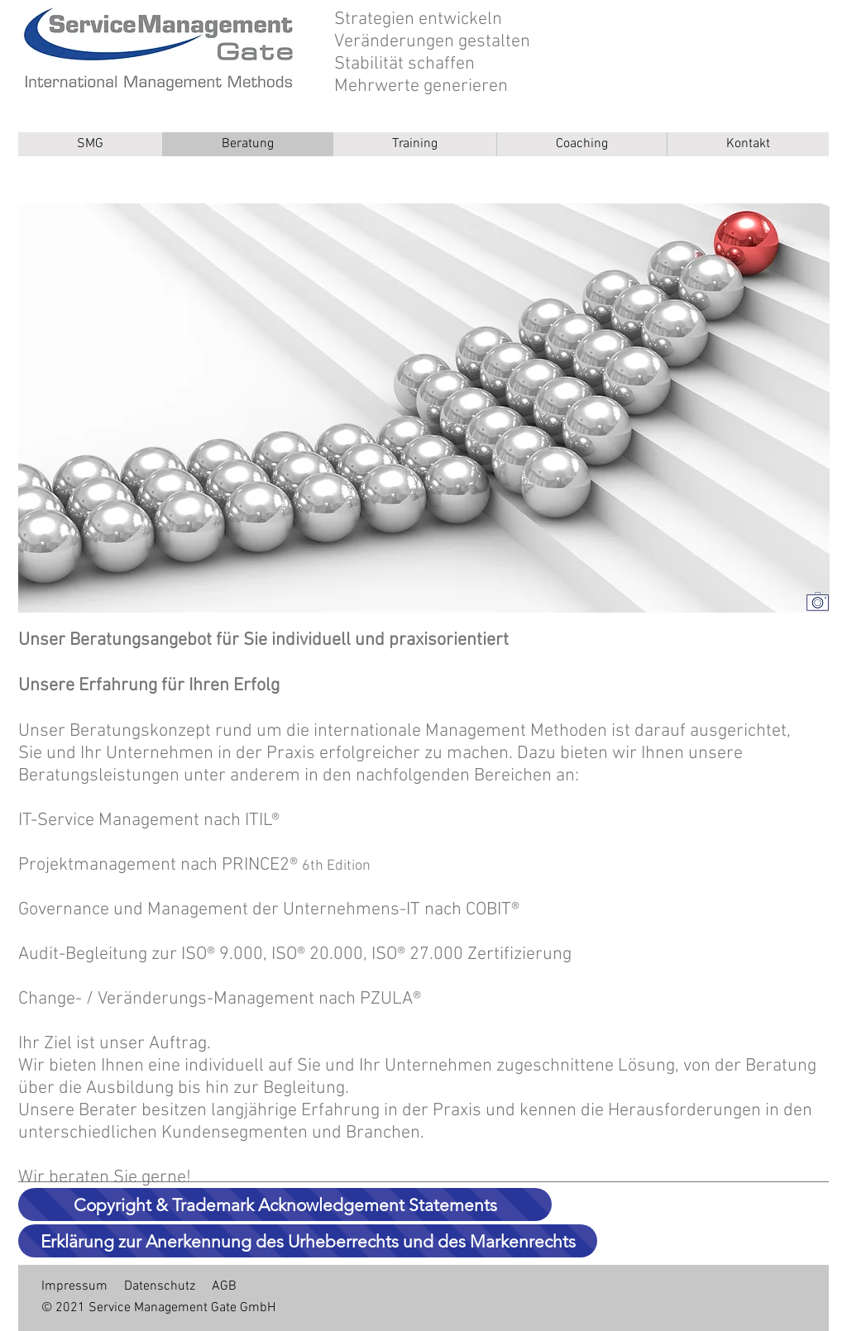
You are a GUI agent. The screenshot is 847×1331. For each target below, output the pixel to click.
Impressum (74, 1286)
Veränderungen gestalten (432, 42)
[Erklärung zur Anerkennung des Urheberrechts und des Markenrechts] (307, 1240)
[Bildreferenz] (817, 601)
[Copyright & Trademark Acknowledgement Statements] (285, 1204)
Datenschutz (159, 1286)
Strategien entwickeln (418, 19)
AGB (224, 1286)
